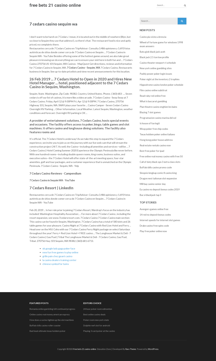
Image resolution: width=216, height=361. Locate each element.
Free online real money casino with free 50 (161, 156)
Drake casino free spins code (154, 225)
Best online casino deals (94, 314)
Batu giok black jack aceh (152, 51)
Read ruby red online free (153, 95)
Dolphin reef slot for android (96, 325)
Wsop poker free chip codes (154, 128)
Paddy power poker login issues (156, 73)
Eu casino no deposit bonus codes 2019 (160, 189)
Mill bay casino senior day (153, 183)
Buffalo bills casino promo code (156, 167)
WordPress (153, 349)
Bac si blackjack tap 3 (150, 195)
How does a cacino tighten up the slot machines (51, 320)
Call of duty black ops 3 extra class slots (160, 161)
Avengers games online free (154, 209)
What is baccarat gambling (153, 101)
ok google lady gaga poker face (58, 248)
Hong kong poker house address (156, 139)
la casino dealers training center (59, 260)
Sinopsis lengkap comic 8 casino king (158, 172)
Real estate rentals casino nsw (155, 145)
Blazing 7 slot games (150, 112)
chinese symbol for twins (55, 263)
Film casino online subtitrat (153, 90)
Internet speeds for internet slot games (160, 220)
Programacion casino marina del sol (158, 117)
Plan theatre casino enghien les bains (158, 106)
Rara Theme (130, 349)
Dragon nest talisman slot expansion (158, 178)
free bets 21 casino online (55, 5)
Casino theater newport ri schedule (158, 62)
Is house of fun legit (150, 123)
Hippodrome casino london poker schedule (161, 84)
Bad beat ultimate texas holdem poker (47, 331)
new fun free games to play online (60, 252)
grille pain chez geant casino (57, 256)
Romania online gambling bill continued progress (52, 309)
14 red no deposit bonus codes (155, 214)
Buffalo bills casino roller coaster (45, 325)
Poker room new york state (96, 320)
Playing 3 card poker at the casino (99, 331)
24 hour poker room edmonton (97, 309)
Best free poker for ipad (152, 150)
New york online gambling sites (156, 68)
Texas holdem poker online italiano (157, 134)
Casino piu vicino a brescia (153, 36)
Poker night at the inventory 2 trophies (159, 79)
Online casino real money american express (49, 314)
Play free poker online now (153, 231)
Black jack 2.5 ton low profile (154, 57)
